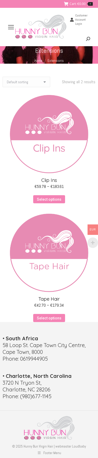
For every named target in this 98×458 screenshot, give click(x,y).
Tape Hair (49, 299)
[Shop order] (26, 82)
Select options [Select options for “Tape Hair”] (49, 318)
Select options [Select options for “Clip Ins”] (49, 199)
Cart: (78, 4)
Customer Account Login (79, 19)
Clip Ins (49, 180)
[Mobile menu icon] (11, 27)
